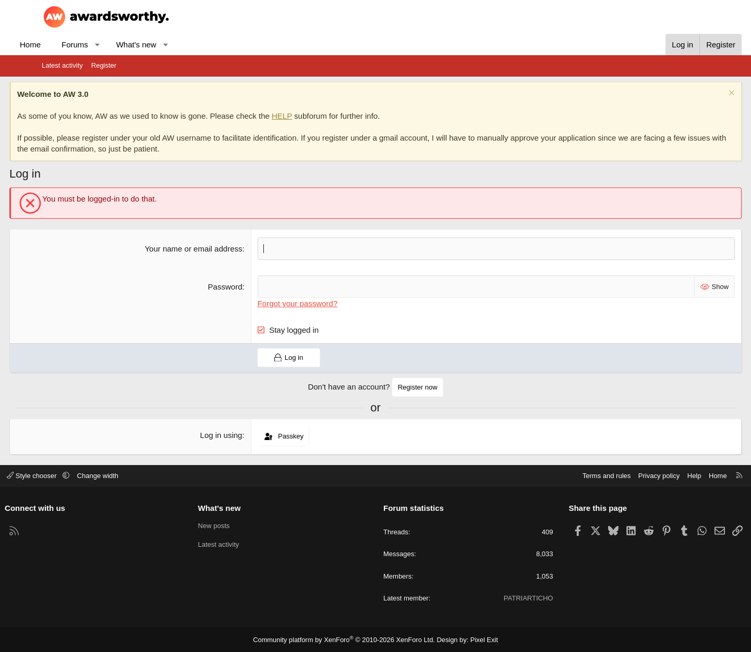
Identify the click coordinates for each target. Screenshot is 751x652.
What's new (169, 44)
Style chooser (69, 476)
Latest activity (62, 65)
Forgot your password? (308, 303)
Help (657, 476)
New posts (232, 526)
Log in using (232, 435)
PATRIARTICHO (510, 598)
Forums (107, 44)
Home (62, 44)
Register (103, 65)
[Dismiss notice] (698, 94)
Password (236, 286)
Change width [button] (135, 476)
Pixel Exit (477, 639)
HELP (314, 115)
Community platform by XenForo (346, 639)
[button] (130, 44)
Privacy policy (622, 476)
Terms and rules (569, 476)
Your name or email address (204, 248)
